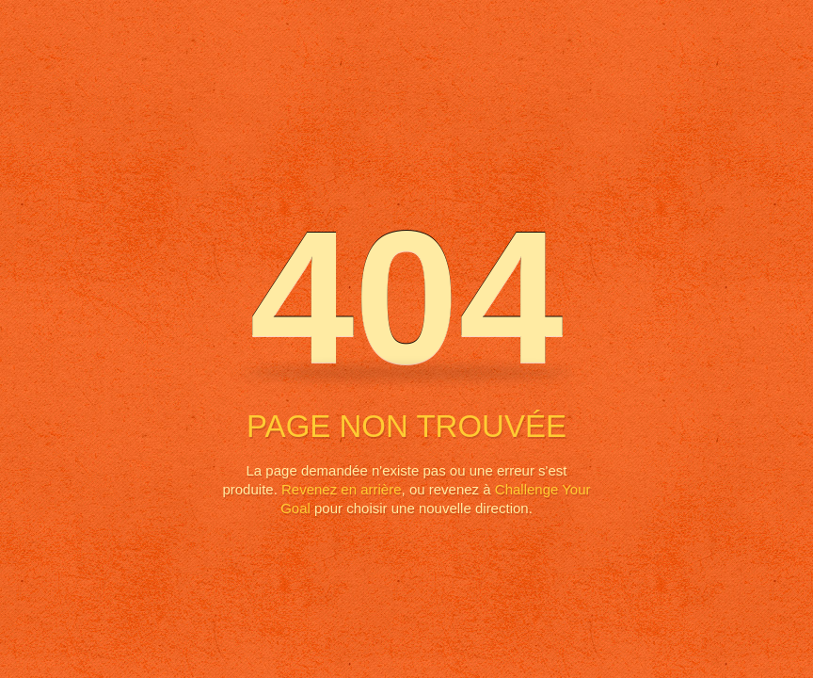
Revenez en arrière (341, 489)
